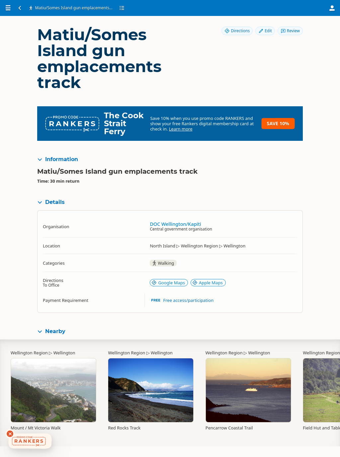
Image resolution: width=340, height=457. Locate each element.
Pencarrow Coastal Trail (229, 428)
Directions (237, 31)
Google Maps (168, 283)
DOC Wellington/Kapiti (175, 224)
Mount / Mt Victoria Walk (36, 428)
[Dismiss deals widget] (10, 433)
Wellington (64, 353)
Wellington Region (29, 353)
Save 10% (278, 123)
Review (290, 31)
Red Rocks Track (124, 428)
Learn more (181, 129)
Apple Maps (207, 283)
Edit (265, 31)
